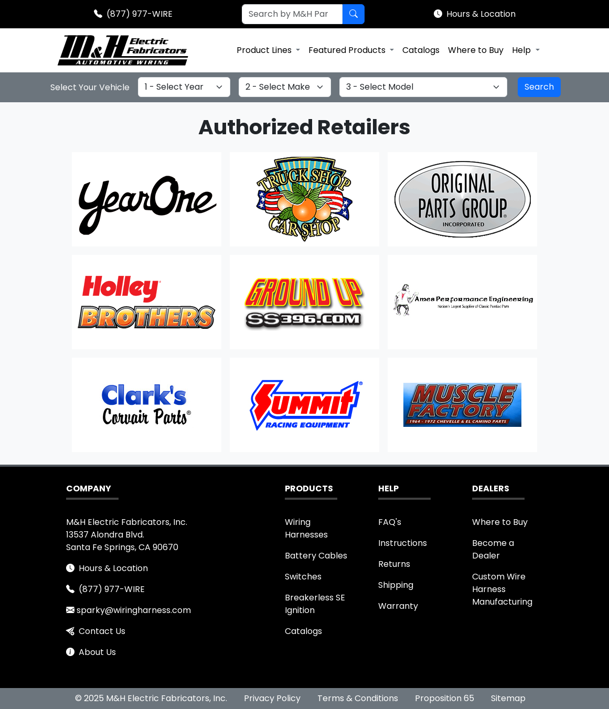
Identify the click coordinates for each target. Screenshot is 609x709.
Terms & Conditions (357, 698)
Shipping (395, 585)
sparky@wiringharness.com (134, 610)
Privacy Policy (272, 698)
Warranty (398, 606)
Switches (303, 577)
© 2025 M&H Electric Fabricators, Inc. (151, 698)
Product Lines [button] (265, 50)
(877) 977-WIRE (139, 14)
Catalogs (421, 50)
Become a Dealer (493, 549)
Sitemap (508, 698)
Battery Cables (316, 556)
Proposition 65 (444, 698)
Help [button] (522, 50)
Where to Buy (476, 50)
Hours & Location (481, 14)
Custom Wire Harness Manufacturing (502, 589)
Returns (394, 564)
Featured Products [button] (348, 50)
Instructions (402, 543)
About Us (97, 652)
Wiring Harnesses (306, 528)
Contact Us (102, 631)
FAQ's (389, 522)
